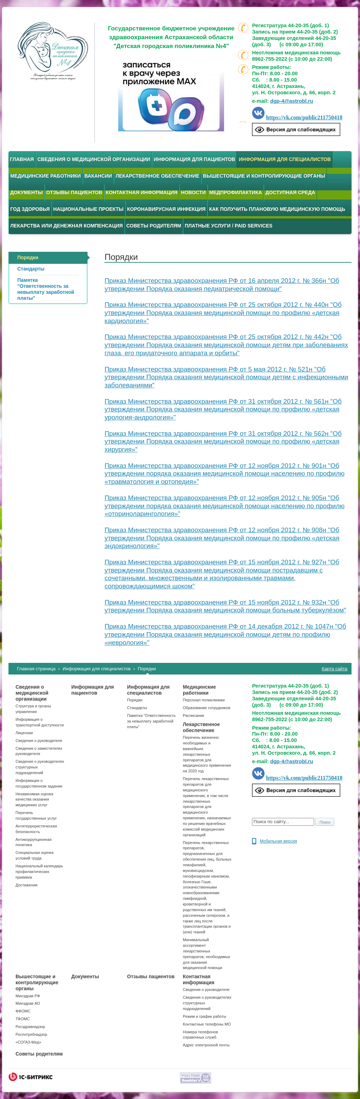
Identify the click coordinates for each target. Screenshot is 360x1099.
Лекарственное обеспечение (157, 176)
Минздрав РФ (28, 996)
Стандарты (137, 708)
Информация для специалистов (285, 159)
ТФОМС (23, 1019)
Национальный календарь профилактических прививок (39, 871)
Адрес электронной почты (206, 1045)
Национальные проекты (88, 209)
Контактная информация (142, 192)
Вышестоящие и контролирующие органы (264, 176)
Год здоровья (30, 209)
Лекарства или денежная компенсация (66, 225)
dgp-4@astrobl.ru (291, 101)
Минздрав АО (28, 1003)
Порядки (147, 668)
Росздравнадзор (30, 1026)
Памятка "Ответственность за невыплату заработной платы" (151, 721)
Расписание (193, 715)
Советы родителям (153, 225)
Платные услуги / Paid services (228, 225)
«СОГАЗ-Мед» (28, 1042)
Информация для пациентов (194, 159)
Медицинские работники (45, 176)
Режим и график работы (204, 1016)
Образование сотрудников (206, 708)
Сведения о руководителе (39, 740)
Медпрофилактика (235, 192)
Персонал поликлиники (204, 700)
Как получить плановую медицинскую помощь (277, 209)
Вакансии (98, 176)
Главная (22, 159)
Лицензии (24, 733)
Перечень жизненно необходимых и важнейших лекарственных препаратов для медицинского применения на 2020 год (207, 754)
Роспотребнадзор (31, 1034)
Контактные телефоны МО (207, 1024)
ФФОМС (23, 1011)
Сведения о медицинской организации (93, 159)
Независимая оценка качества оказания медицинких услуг (34, 799)
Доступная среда (290, 192)
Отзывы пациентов (74, 192)
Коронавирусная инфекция (166, 209)
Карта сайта (334, 668)
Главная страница (36, 668)
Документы (26, 192)
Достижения (26, 885)
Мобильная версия (278, 841)
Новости (193, 192)
